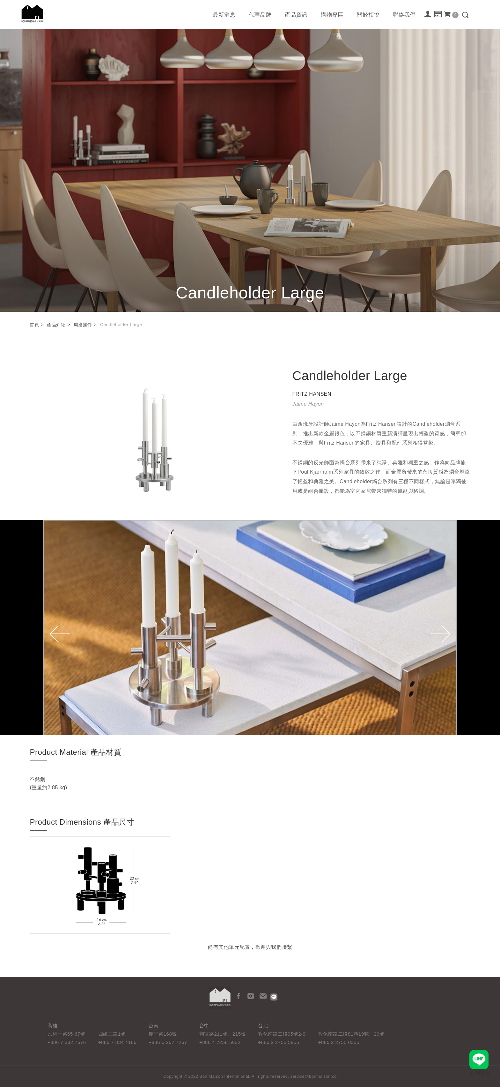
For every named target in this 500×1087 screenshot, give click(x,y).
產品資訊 (296, 15)
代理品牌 (260, 15)
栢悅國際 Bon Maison (32, 13)
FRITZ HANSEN (311, 394)
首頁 (34, 324)
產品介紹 (56, 324)
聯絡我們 (404, 15)
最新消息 (224, 15)
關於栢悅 (368, 15)
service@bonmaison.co (313, 1076)
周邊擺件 (83, 324)
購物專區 (332, 15)
